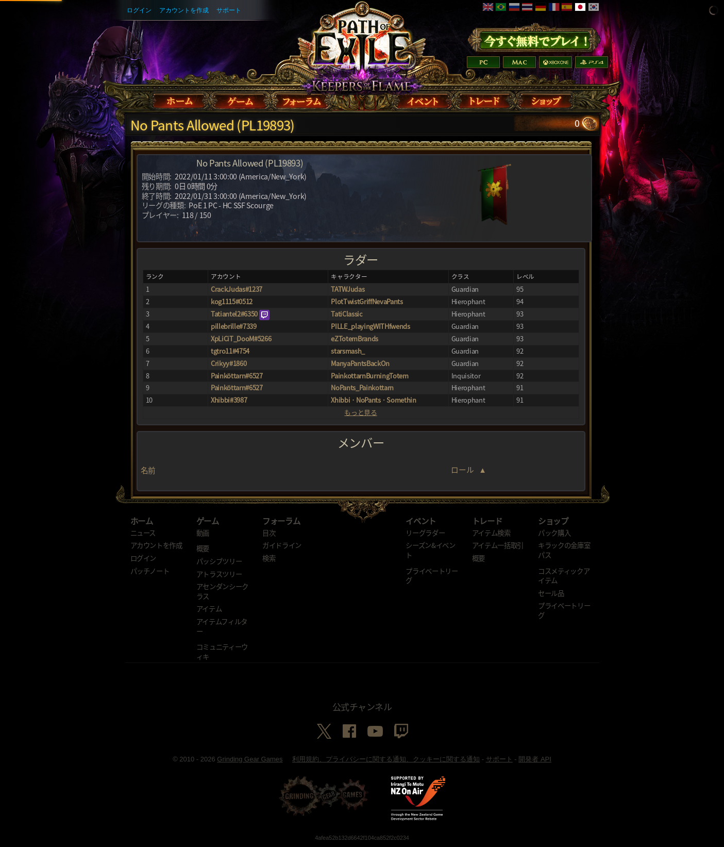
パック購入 (554, 532)
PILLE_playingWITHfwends (370, 326)
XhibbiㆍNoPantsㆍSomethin (373, 400)
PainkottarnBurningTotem (370, 375)
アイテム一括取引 (498, 545)
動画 (202, 532)
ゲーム (207, 520)
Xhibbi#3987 (229, 400)
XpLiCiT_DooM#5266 (241, 338)
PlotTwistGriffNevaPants (367, 301)
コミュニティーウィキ (222, 651)
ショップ (553, 520)
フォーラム (281, 520)
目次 (268, 532)
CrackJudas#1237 (236, 289)
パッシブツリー (219, 561)
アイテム (209, 608)
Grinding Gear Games (249, 759)
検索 (268, 558)
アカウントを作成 (184, 10)
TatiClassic (346, 314)
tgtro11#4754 (230, 351)
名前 (148, 469)
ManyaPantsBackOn (360, 363)
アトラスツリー (219, 574)
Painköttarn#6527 (237, 375)
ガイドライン (281, 545)
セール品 (551, 593)
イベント (421, 520)
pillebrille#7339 (234, 326)
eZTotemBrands (354, 338)
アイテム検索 (491, 532)
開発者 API (534, 759)
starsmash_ (348, 351)
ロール (463, 470)
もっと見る (360, 412)
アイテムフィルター (221, 626)
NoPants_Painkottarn (362, 387)
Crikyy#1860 (228, 363)
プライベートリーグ (432, 576)
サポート (228, 10)
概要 (202, 548)
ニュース (143, 532)
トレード (487, 520)
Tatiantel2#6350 (234, 314)
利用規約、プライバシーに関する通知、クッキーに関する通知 (386, 759)
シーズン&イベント (430, 550)
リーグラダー (425, 532)
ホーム (141, 520)
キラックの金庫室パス (564, 550)
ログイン (139, 10)
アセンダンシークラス (222, 591)
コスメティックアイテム (564, 576)
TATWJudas (347, 289)
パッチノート (150, 571)
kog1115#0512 (231, 301)
